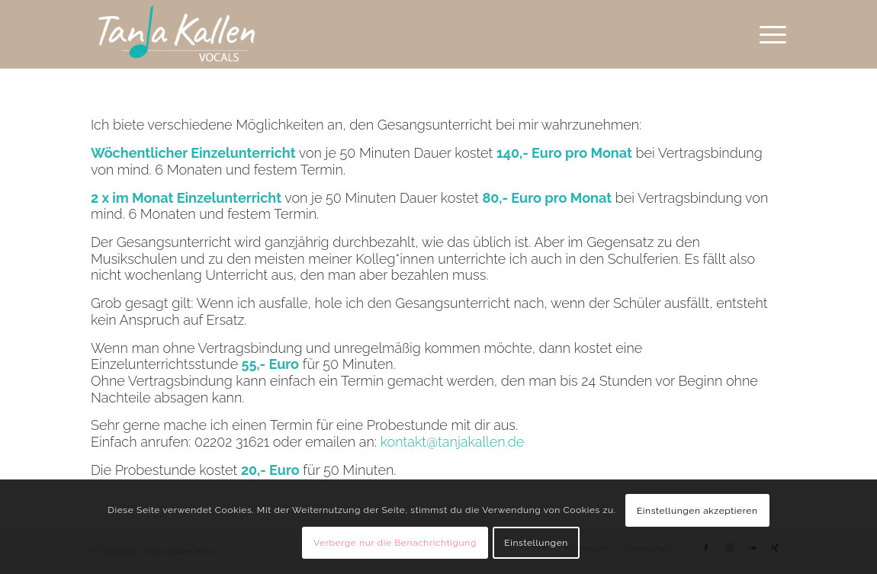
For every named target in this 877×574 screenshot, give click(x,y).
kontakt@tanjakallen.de (453, 442)
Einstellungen (536, 542)
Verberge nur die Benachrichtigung (395, 542)
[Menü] (768, 34)
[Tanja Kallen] (176, 34)
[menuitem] (768, 34)
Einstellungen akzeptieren (697, 510)
